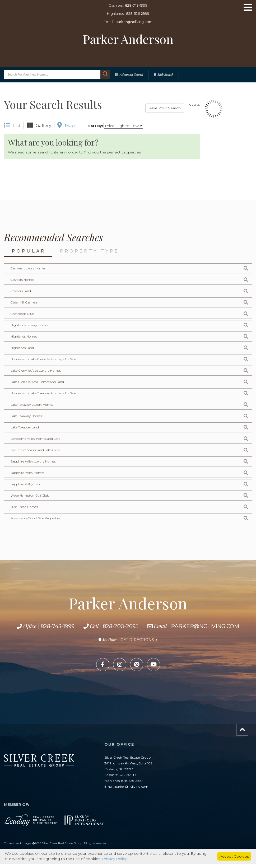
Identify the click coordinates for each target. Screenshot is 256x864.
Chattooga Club (23, 314)
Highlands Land (23, 348)
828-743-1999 (136, 5)
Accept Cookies (234, 856)
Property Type (89, 251)
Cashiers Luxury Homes (28, 268)
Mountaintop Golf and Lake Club (35, 450)
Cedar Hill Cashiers (24, 302)
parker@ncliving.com (133, 22)
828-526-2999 (137, 13)
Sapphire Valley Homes (28, 473)
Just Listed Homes (24, 507)
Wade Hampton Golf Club (30, 495)
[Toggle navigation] (248, 8)
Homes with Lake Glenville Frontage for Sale (44, 359)
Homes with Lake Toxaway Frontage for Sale (44, 393)
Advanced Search (131, 74)
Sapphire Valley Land (26, 484)
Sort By (95, 126)
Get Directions (137, 639)
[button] (105, 74)
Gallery (39, 125)
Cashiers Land (21, 291)
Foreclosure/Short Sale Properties (35, 518)
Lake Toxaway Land (25, 427)
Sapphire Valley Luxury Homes (33, 461)
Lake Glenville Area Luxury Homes (36, 370)
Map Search (165, 74)
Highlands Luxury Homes (30, 325)
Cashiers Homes (22, 280)
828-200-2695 (120, 626)
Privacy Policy (115, 859)
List (12, 125)
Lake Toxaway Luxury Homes (32, 405)
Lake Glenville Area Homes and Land (38, 382)
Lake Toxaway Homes (27, 416)
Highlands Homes (24, 336)
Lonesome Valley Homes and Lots (36, 439)
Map (66, 125)
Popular (29, 251)
